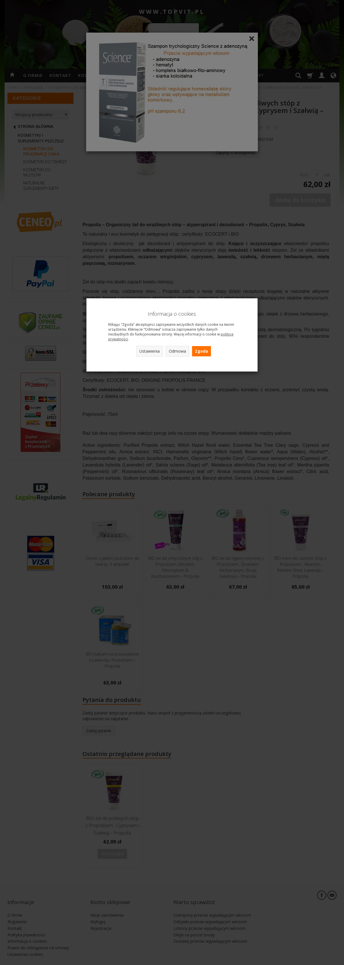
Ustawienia (149, 351)
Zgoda (201, 351)
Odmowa (177, 351)
